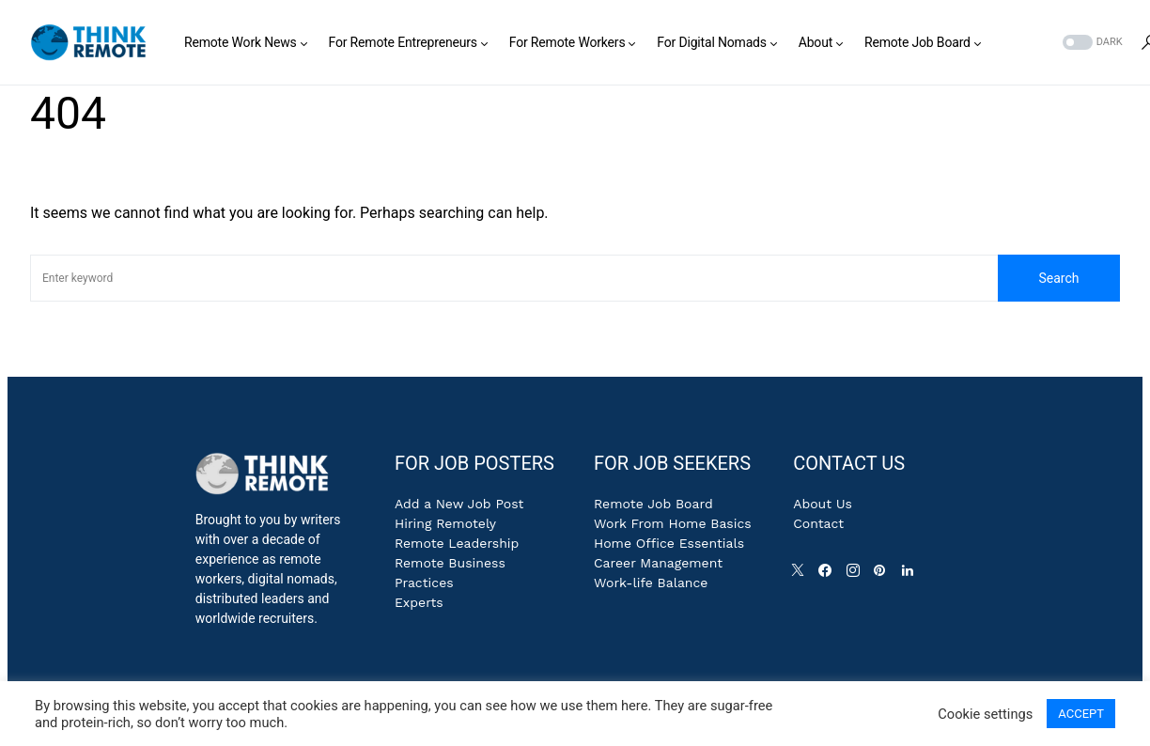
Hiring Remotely (445, 523)
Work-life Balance (650, 582)
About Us (822, 503)
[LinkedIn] (911, 575)
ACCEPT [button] (1081, 714)
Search (1058, 278)
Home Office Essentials (669, 543)
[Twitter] (801, 575)
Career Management (658, 562)
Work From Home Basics (673, 523)
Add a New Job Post (459, 503)
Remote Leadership (457, 543)
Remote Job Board (653, 503)
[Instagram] (857, 575)
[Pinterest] (883, 575)
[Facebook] (828, 575)
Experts (419, 602)
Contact (818, 523)
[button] (1091, 43)
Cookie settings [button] (985, 714)
